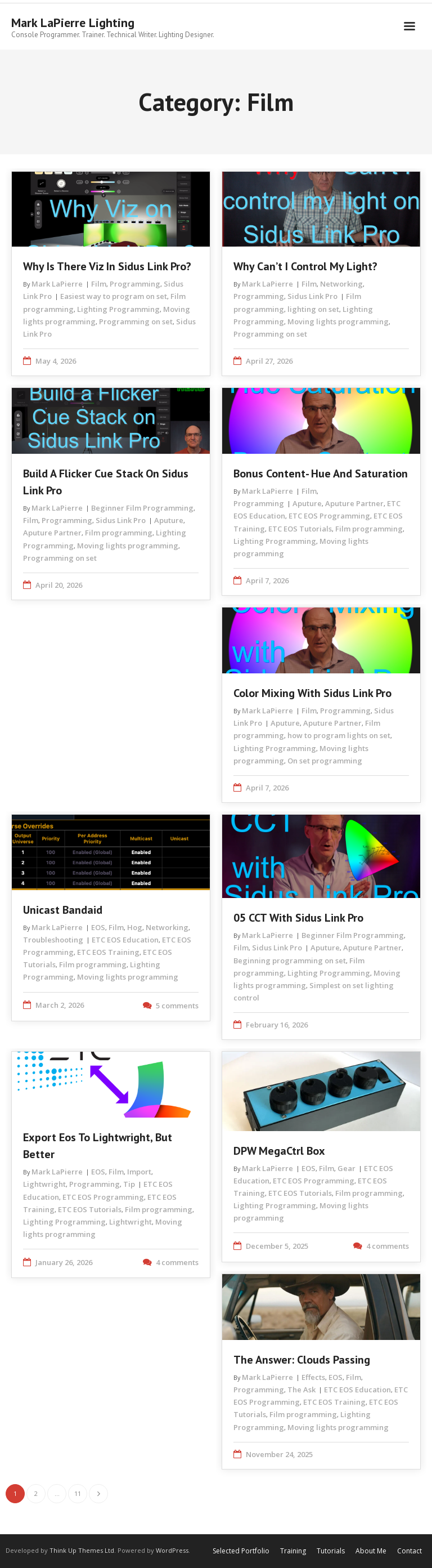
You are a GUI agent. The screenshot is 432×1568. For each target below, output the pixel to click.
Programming (135, 284)
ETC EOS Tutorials (300, 529)
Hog (134, 927)
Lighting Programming (118, 309)
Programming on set (136, 321)
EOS (98, 927)
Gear (347, 1168)
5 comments (177, 1005)
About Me (371, 1551)
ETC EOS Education (125, 940)
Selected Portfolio (241, 1551)
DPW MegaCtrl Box (279, 1150)
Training (293, 1551)
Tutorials (331, 1551)
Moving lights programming (338, 321)
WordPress (172, 1550)
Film (98, 284)
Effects (313, 1377)
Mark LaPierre (57, 284)
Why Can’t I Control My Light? (305, 266)
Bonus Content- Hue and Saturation (320, 473)
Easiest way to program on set (113, 296)
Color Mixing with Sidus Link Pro (312, 693)
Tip (129, 1184)
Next (98, 1493)
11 (77, 1493)
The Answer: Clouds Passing (301, 1359)
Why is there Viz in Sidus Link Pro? (107, 266)
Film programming (118, 533)
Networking (341, 284)
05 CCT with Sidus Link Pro (298, 917)
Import (139, 1172)
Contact (409, 1551)
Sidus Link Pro (312, 296)
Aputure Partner (52, 533)
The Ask (301, 1389)
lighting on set (313, 309)
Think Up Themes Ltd (82, 1550)
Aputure (168, 520)
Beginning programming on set (289, 960)
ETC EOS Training (108, 952)
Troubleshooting (53, 940)
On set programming (324, 761)
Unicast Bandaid (62, 910)
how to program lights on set (338, 735)
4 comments (177, 1262)
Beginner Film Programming (142, 508)
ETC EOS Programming (329, 516)
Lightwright (44, 1184)
